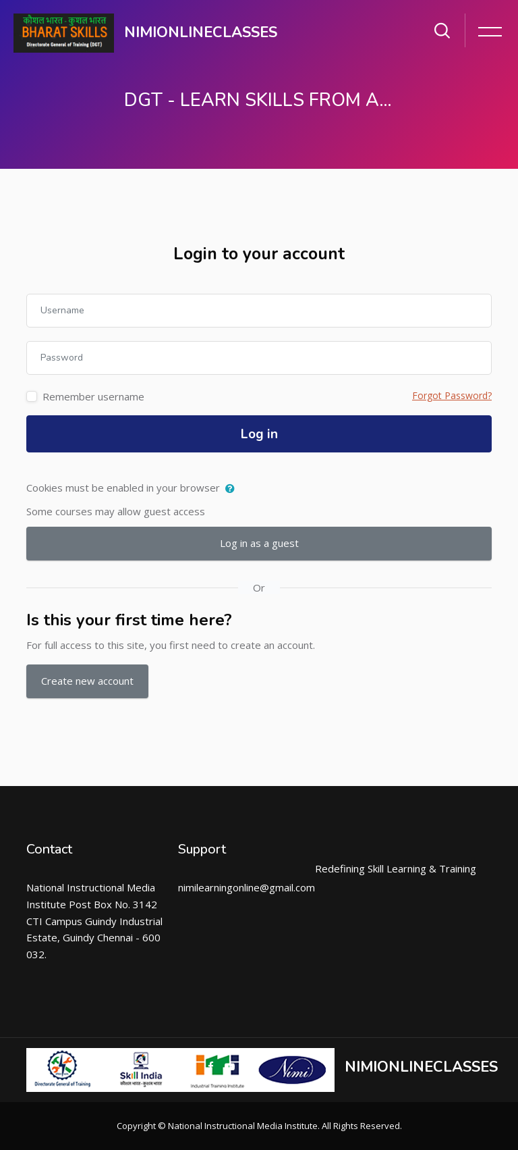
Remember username (93, 396)
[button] (233, 489)
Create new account (87, 680)
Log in (259, 434)
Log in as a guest (259, 543)
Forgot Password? (452, 395)
